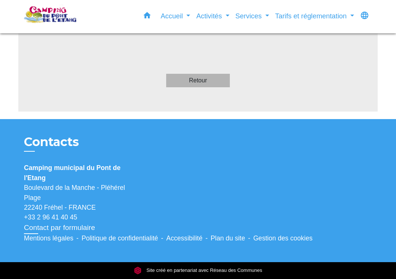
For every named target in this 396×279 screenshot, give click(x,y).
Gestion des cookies (283, 238)
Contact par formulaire (59, 227)
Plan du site (228, 238)
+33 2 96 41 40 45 (50, 217)
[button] (147, 17)
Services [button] (249, 16)
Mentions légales (48, 238)
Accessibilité (184, 238)
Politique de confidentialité (120, 238)
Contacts (51, 142)
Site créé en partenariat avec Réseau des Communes (198, 270)
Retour (198, 80)
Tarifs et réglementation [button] (311, 16)
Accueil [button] (173, 16)
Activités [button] (210, 16)
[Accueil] (71, 17)
